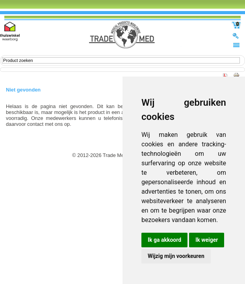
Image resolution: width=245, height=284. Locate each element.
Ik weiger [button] (206, 240)
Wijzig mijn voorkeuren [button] (176, 256)
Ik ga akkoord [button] (164, 240)
